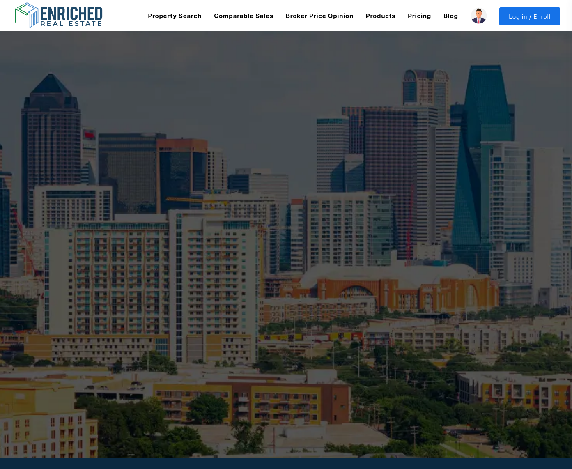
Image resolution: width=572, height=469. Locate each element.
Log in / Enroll (530, 16)
